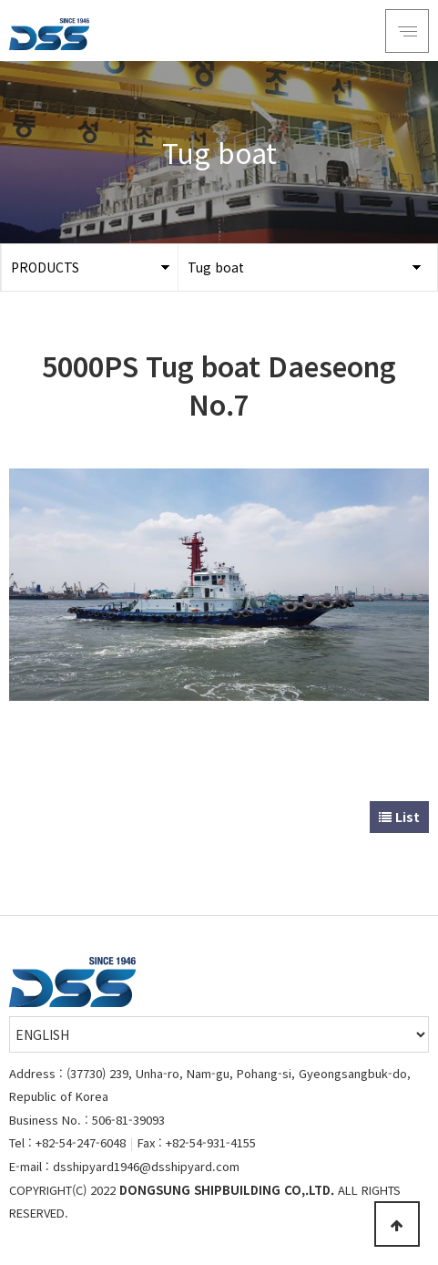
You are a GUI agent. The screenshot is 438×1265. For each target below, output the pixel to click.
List (399, 816)
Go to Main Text (0, 0)
